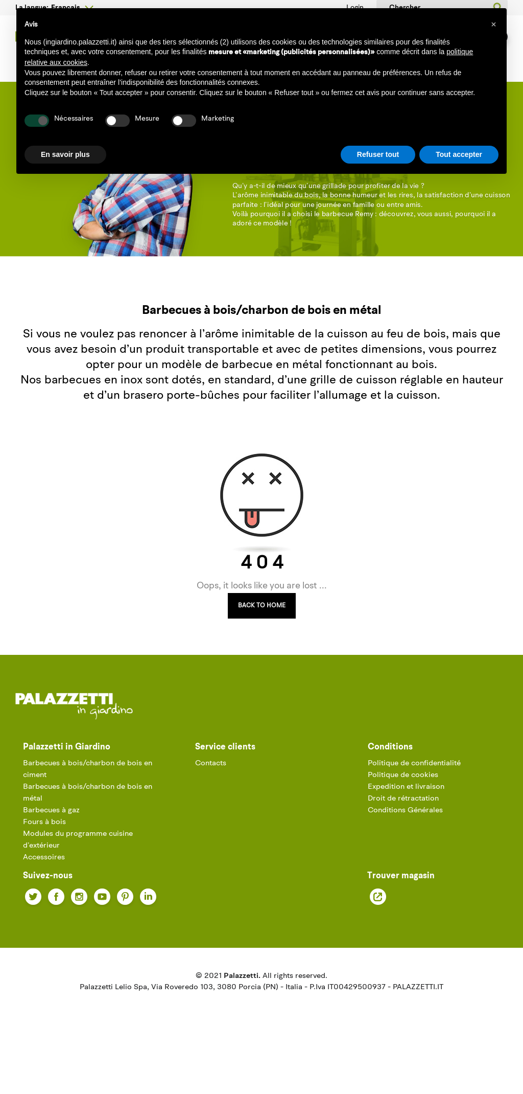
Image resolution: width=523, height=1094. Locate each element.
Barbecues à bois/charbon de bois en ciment (87, 808)
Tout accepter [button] (459, 154)
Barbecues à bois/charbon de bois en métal (87, 831)
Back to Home (262, 645)
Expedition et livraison (406, 826)
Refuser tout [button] (378, 154)
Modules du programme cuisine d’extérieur (78, 878)
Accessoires (44, 896)
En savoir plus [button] (65, 154)
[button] (493, 24)
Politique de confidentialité (414, 802)
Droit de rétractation (403, 837)
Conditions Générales (405, 849)
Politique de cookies (403, 814)
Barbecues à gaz (51, 849)
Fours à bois (44, 861)
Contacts (210, 802)
